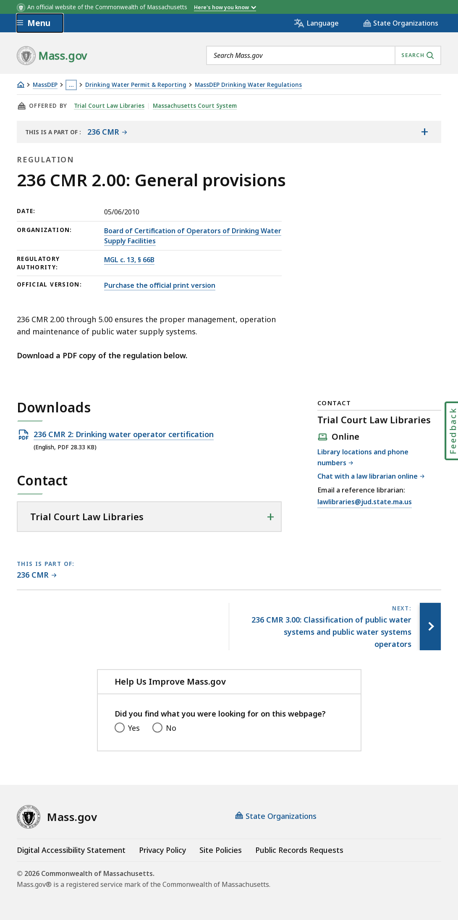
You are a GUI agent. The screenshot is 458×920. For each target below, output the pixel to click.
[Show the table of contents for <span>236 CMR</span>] (424, 131)
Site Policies (220, 850)
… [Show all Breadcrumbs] (71, 85)
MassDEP (45, 85)
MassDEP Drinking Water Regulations (248, 85)
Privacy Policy (162, 850)
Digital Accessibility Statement (71, 850)
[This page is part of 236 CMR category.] (37, 575)
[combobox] (323, 55)
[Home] (21, 84)
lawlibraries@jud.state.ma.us (364, 502)
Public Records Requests (299, 850)
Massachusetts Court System (195, 105)
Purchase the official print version (159, 285)
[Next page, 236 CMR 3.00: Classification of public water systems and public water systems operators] (430, 626)
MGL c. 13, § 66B (129, 259)
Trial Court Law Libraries (109, 105)
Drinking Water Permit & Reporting (135, 85)
